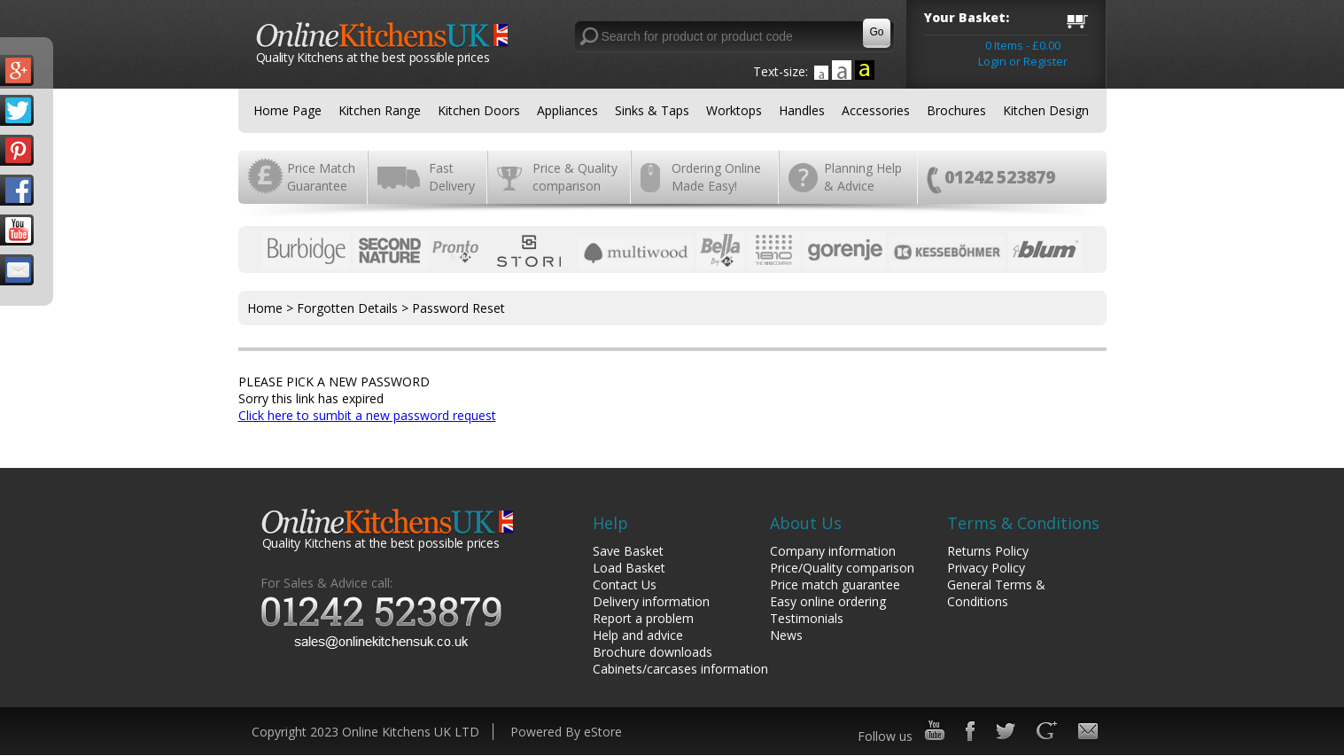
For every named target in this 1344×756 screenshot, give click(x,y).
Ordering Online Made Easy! (716, 177)
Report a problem (643, 618)
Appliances (567, 110)
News (786, 635)
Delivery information (651, 601)
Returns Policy (988, 550)
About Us (806, 523)
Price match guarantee (835, 584)
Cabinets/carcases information (680, 668)
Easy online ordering (828, 601)
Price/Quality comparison (842, 567)
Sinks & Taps (652, 110)
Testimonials (806, 618)
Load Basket (629, 567)
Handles (802, 110)
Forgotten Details (347, 308)
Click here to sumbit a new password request (367, 415)
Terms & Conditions (1023, 523)
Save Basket (628, 550)
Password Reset (458, 308)
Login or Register (1023, 61)
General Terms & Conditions (996, 593)
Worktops (734, 110)
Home (265, 308)
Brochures (956, 110)
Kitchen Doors (479, 110)
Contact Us (624, 584)
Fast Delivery (452, 177)
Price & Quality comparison (575, 177)
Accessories (876, 110)
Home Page (287, 110)
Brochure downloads (652, 651)
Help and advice (638, 635)
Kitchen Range (379, 110)
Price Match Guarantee (321, 177)
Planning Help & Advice (863, 177)
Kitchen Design (1046, 110)
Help (610, 523)
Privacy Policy (986, 567)
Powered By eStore (566, 731)
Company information (833, 550)
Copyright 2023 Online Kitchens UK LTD (365, 731)
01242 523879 (999, 177)
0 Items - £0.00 (1022, 45)
